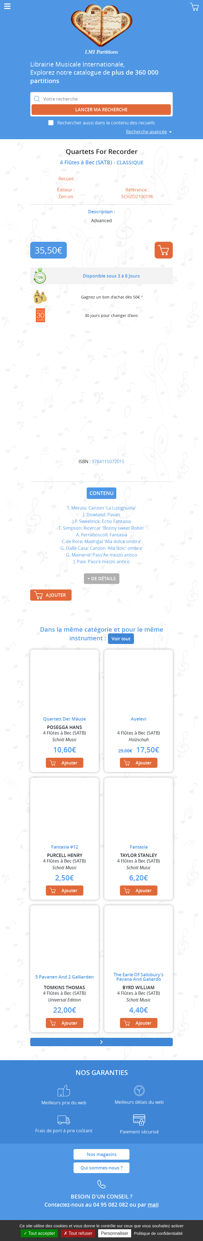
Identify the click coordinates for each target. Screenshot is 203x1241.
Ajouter (163, 250)
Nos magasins (102, 1154)
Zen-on (65, 196)
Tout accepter (39, 1233)
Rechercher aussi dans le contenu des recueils (106, 123)
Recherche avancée (146, 132)
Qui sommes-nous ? (101, 1168)
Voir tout (121, 639)
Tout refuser (78, 1233)
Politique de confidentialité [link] (158, 1233)
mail (153, 1204)
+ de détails (102, 578)
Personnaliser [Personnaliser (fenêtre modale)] (114, 1233)
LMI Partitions (101, 52)
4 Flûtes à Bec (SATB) (87, 162)
